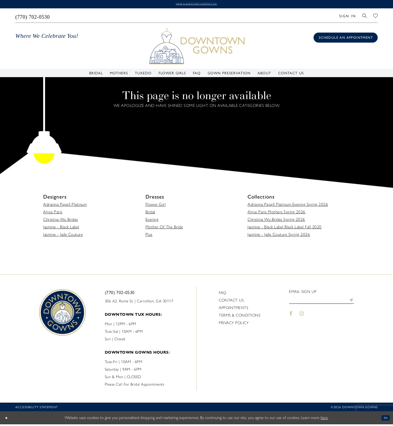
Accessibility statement (36, 409)
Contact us (231, 302)
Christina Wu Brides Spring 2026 (276, 221)
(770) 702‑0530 (120, 294)
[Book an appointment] (346, 39)
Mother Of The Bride (164, 228)
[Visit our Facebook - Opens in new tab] (291, 318)
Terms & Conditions (239, 317)
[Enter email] (321, 304)
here (324, 419)
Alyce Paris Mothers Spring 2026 (276, 213)
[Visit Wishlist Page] (375, 17)
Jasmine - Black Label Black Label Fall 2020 (285, 228)
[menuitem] (32, 17)
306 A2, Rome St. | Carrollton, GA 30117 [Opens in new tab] (139, 302)
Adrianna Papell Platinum (65, 206)
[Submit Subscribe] (349, 304)
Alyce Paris (52, 213)
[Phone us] (32, 17)
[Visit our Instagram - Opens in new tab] (301, 318)
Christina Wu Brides (60, 221)
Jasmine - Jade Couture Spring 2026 (279, 236)
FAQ (222, 294)
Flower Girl (155, 206)
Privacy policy (234, 324)
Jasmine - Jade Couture (63, 236)
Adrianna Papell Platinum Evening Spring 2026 (288, 206)
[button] (347, 17)
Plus (148, 236)
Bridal (150, 213)
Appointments (233, 309)
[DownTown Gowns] (196, 47)
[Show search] (364, 17)
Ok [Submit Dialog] (384, 419)
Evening (152, 221)
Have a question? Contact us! (196, 5)
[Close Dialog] (8, 419)
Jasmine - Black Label (61, 228)
